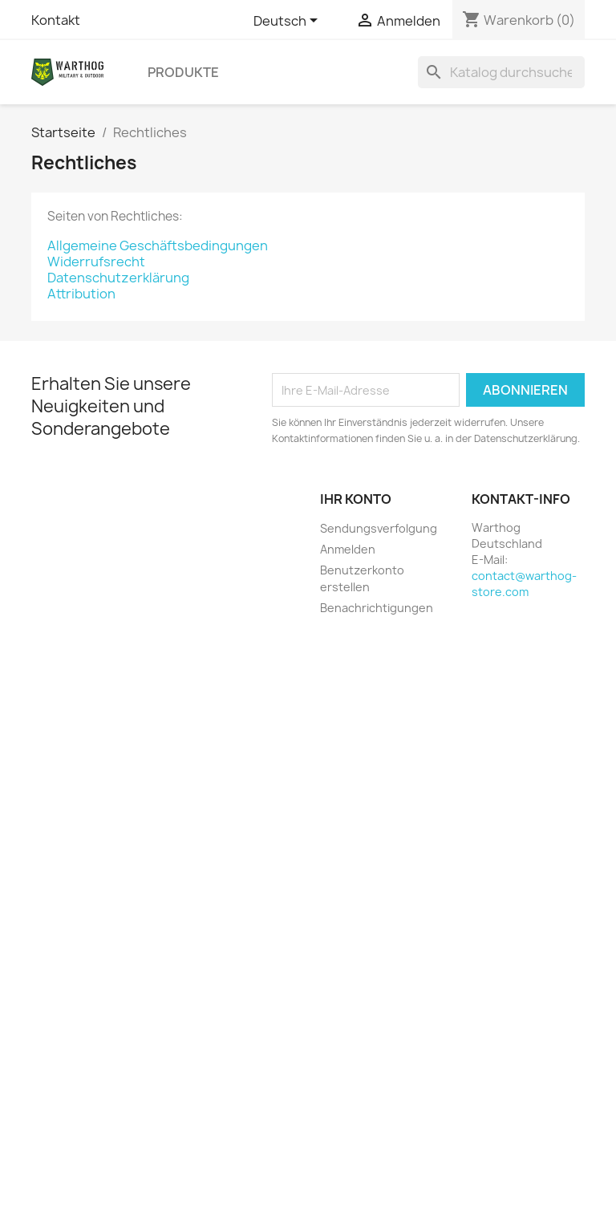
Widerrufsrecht (96, 261)
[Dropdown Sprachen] (288, 21)
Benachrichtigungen (376, 607)
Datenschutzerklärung (118, 277)
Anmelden (347, 549)
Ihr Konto (355, 499)
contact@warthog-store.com (524, 583)
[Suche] (501, 72)
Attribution (81, 293)
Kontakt (55, 20)
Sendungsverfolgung (378, 528)
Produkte (183, 72)
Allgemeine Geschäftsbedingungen (157, 245)
